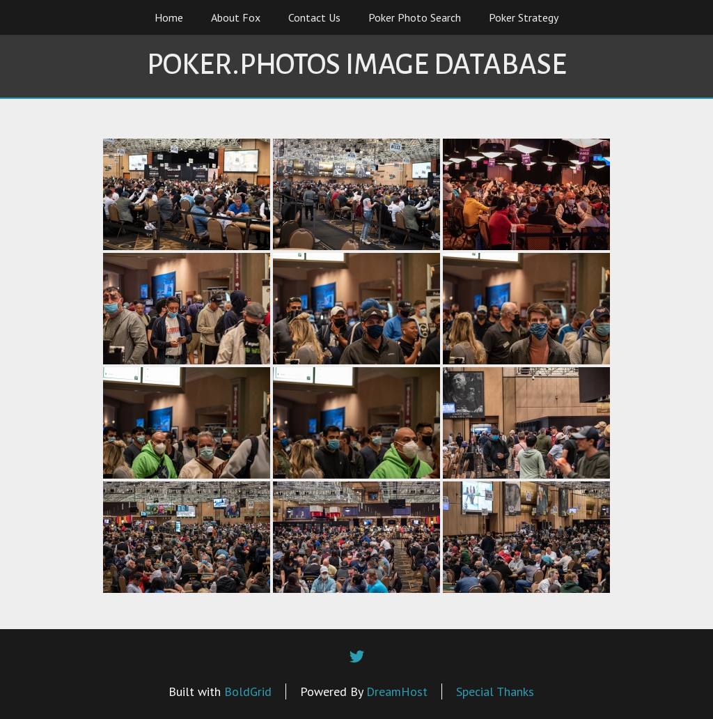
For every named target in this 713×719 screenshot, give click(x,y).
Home (169, 17)
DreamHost (397, 691)
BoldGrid (248, 691)
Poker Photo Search (414, 17)
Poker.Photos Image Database (357, 64)
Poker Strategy (523, 17)
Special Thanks (495, 691)
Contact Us (314, 17)
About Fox (235, 17)
